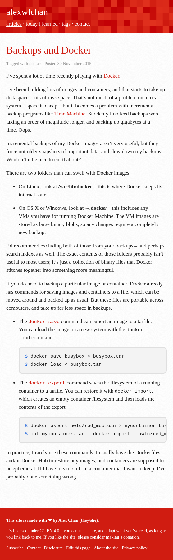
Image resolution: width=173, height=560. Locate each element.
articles (14, 24)
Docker (111, 76)
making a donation (122, 536)
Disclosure (53, 547)
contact (82, 24)
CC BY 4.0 (49, 530)
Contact (34, 547)
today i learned (42, 24)
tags (66, 24)
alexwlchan (27, 12)
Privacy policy (134, 547)
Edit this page (78, 547)
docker (35, 63)
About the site (106, 547)
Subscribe (15, 547)
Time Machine (69, 114)
